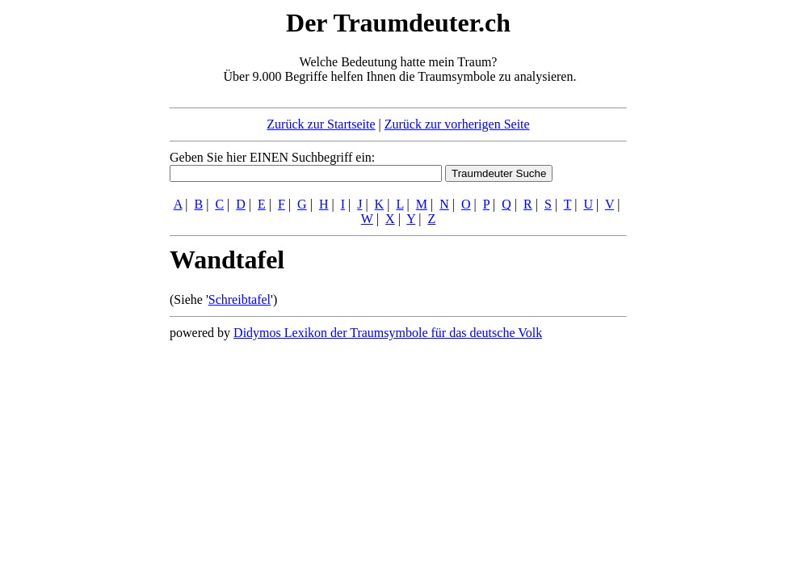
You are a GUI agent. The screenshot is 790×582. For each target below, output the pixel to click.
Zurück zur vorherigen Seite (457, 124)
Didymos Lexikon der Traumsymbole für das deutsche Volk (387, 333)
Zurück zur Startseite (321, 124)
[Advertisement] (71, 248)
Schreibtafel (239, 299)
